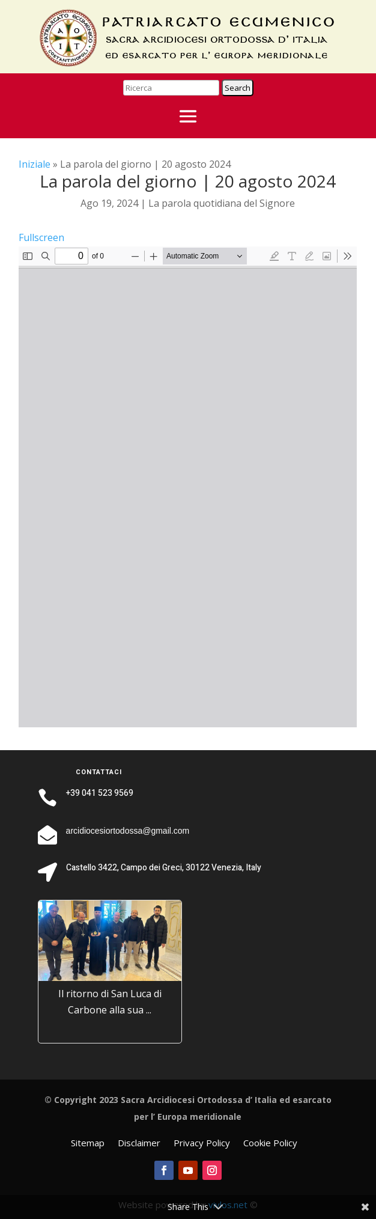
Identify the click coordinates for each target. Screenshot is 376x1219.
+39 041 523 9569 (99, 793)
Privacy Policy (202, 1143)
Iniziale (34, 164)
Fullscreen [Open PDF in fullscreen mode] (41, 237)
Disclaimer (139, 1143)
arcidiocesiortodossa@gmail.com (128, 831)
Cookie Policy (270, 1143)
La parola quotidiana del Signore (221, 203)
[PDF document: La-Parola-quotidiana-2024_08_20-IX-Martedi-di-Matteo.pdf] (188, 486)
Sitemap (88, 1143)
